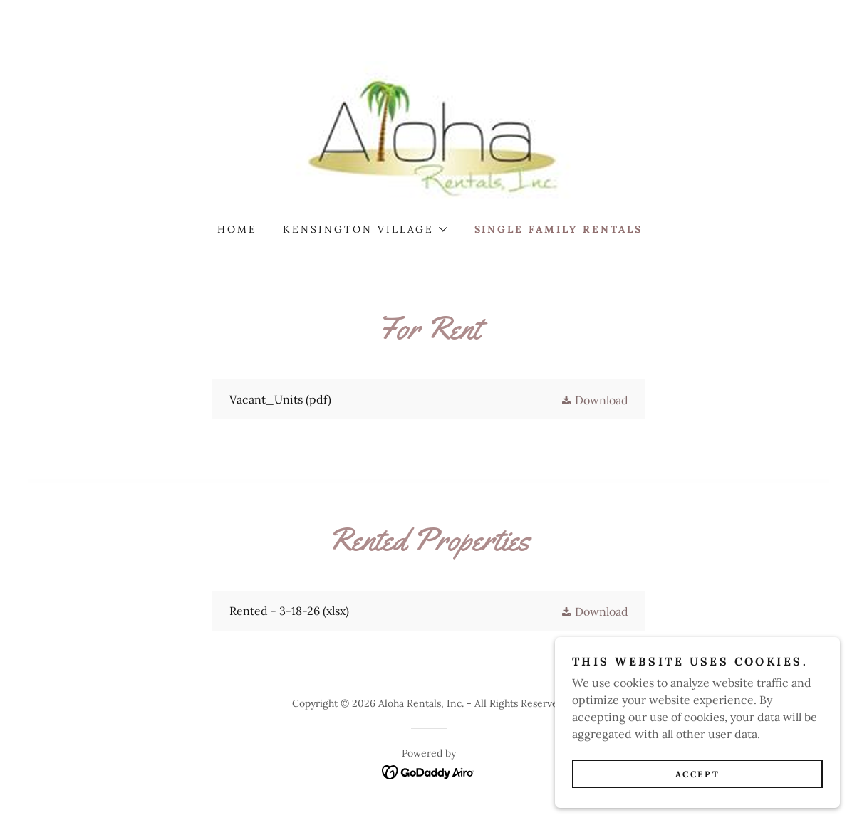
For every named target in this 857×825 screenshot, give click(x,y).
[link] (429, 131)
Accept (697, 774)
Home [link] (237, 229)
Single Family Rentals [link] (558, 229)
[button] (364, 229)
